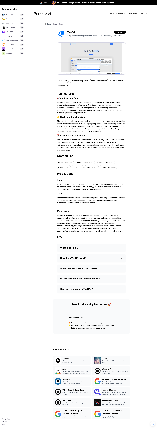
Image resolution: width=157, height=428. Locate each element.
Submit (111, 14)
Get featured (121, 14)
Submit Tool (6, 419)
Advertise (5, 421)
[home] (42, 13)
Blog (3, 424)
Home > (56, 24)
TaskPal (62, 24)
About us (143, 14)
